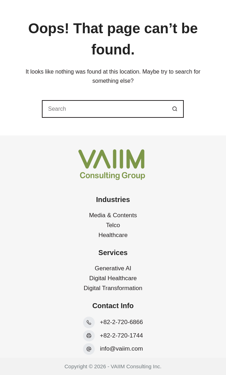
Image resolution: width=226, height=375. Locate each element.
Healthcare (112, 235)
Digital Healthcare (113, 278)
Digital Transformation (113, 288)
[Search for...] (104, 109)
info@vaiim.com (121, 348)
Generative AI (113, 268)
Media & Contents (113, 215)
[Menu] (209, 14)
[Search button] (175, 109)
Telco (113, 225)
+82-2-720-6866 (121, 322)
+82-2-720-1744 (121, 335)
